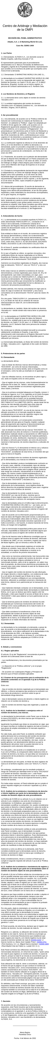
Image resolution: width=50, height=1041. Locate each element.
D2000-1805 (44, 944)
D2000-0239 (36, 940)
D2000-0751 (42, 942)
